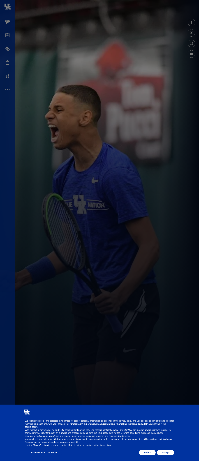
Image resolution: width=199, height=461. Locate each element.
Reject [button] (147, 452)
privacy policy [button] (125, 421)
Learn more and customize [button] (43, 452)
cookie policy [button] (31, 427)
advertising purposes (140, 433)
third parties (79, 430)
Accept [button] (165, 452)
